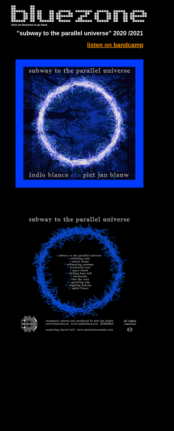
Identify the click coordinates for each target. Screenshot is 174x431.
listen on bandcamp (115, 44)
